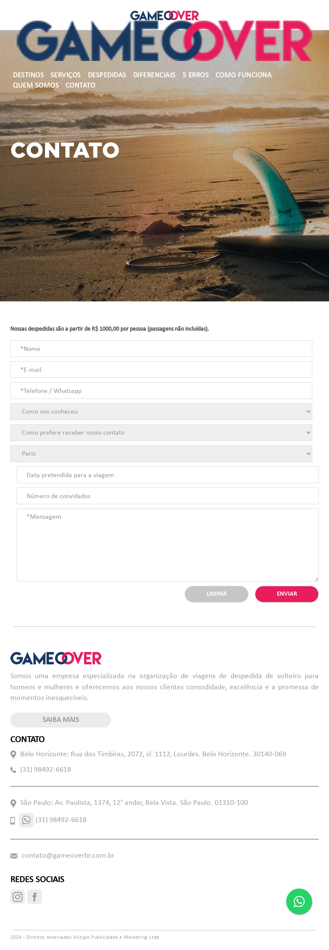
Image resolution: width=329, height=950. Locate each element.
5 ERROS (195, 75)
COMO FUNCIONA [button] (243, 75)
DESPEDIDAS (107, 75)
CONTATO (81, 85)
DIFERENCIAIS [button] (154, 75)
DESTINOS (28, 75)
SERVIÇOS (66, 75)
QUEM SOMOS (36, 85)
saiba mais (60, 720)
